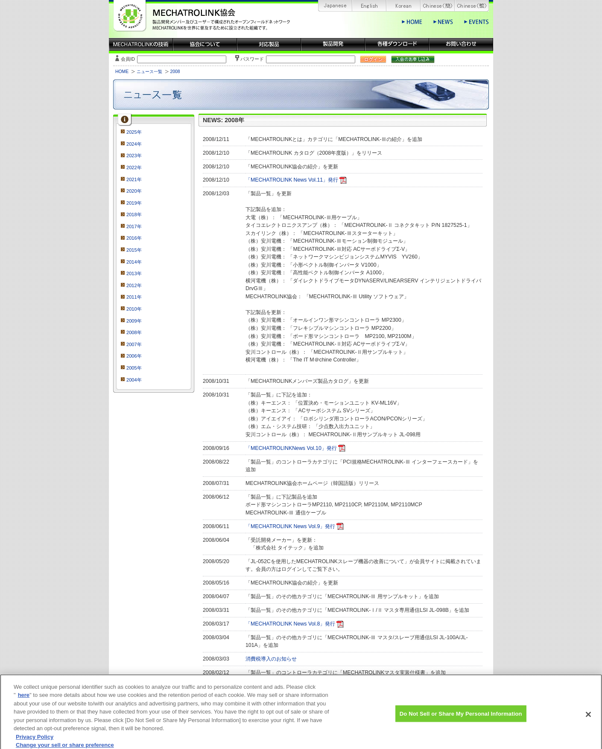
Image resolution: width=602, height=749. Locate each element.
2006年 (134, 355)
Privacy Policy (34, 740)
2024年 (134, 144)
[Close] (588, 717)
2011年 (134, 297)
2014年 (134, 261)
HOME (122, 71)
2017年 (134, 226)
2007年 (134, 344)
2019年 (134, 203)
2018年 (134, 214)
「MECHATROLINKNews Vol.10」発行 (291, 448)
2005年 (134, 367)
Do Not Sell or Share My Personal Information (461, 717)
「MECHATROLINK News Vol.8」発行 (290, 624)
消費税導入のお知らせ (271, 659)
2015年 (134, 250)
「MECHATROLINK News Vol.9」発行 (290, 526)
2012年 (134, 285)
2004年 (134, 379)
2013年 (134, 273)
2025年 (134, 132)
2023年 (134, 155)
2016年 (134, 238)
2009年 (134, 320)
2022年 (134, 167)
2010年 (134, 308)
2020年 (134, 191)
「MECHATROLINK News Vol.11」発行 (291, 180)
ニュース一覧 (149, 71)
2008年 (134, 332)
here (23, 699)
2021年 (134, 179)
